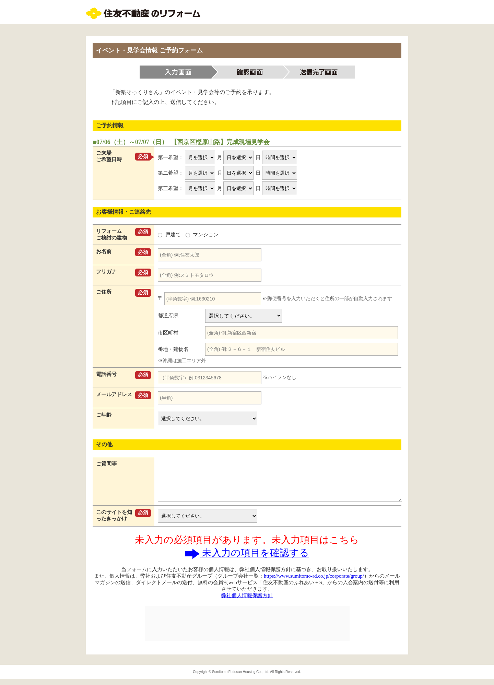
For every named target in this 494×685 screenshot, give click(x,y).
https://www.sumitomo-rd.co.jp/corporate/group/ (314, 576)
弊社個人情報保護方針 (247, 595)
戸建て (170, 234)
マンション (202, 234)
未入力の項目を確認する (247, 552)
